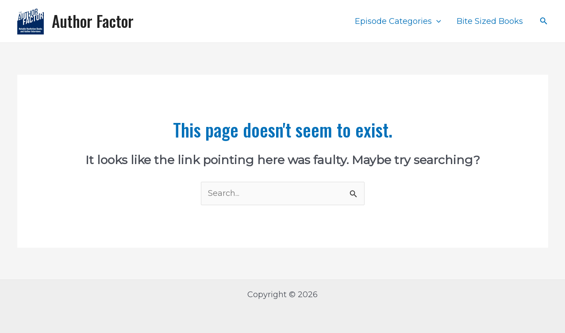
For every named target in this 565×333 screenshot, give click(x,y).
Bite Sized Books (490, 21)
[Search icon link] (544, 21)
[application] (436, 21)
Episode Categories (398, 21)
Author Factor (93, 20)
